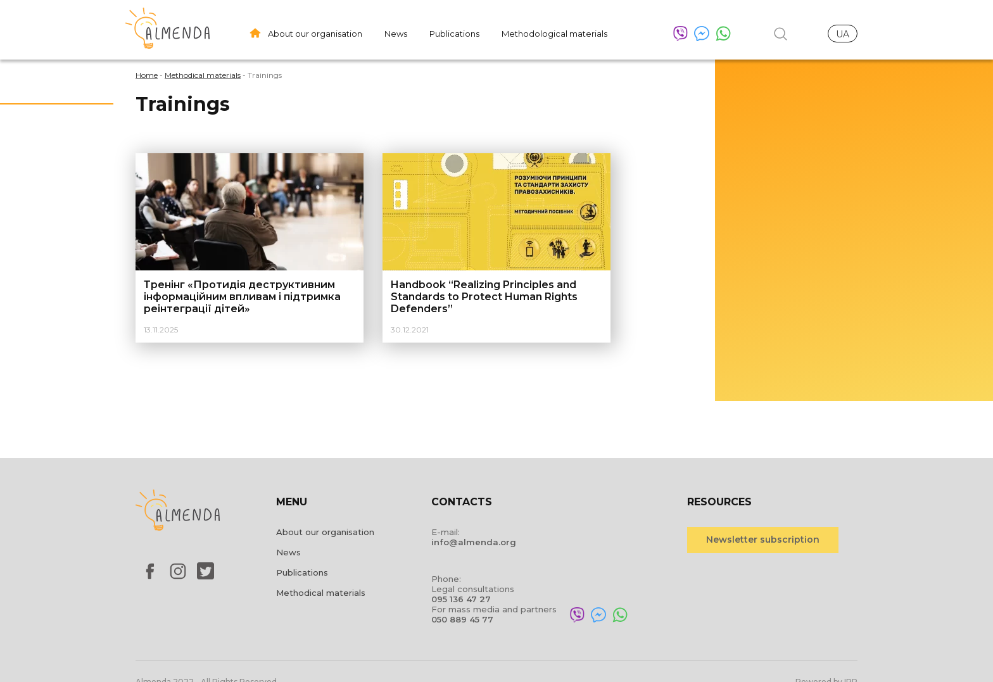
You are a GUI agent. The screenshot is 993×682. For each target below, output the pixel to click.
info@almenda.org (473, 542)
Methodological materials (554, 33)
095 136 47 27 (461, 599)
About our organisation (315, 33)
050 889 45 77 (462, 619)
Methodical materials (320, 593)
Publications (454, 33)
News (395, 33)
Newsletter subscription (762, 539)
